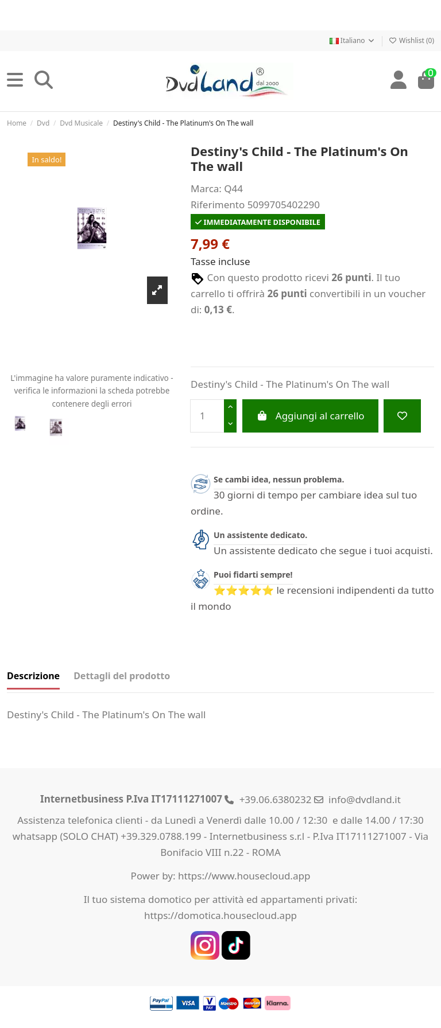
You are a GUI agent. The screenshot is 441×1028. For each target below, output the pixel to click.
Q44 (233, 188)
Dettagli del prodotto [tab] (122, 675)
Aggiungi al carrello (310, 415)
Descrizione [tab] (33, 675)
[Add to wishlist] (402, 416)
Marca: (206, 188)
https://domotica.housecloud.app (220, 915)
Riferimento (218, 204)
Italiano (353, 40)
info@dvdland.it (364, 799)
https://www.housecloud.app (244, 875)
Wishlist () (411, 40)
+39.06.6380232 (275, 799)
